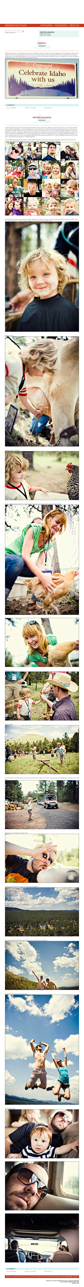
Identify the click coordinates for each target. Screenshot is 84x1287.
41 (18, 1279)
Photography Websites (67, 1282)
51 (36, 1279)
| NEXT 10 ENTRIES (58, 1279)
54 (42, 1279)
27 (52, 1276)
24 (47, 1276)
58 (49, 1279)
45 (25, 1279)
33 (63, 1276)
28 (54, 1276)
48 (31, 1279)
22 (43, 1276)
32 (61, 1276)
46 (27, 1279)
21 (41, 1276)
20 (39, 1276)
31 (59, 1276)
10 (21, 1276)
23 (45, 1276)
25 (49, 1276)
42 (20, 1279)
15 (30, 1276)
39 (14, 1279)
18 (36, 1276)
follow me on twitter (45, 35)
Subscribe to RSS (71, 1276)
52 (38, 1279)
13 (27, 1276)
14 (28, 1276)
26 (50, 1276)
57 (47, 1279)
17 (34, 1276)
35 (7, 1279)
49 (33, 1279)
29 (56, 1276)
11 (23, 1276)
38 (13, 1279)
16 (32, 1276)
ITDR (78, 1282)
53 (40, 1279)
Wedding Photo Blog (16, 25)
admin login (75, 1283)
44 (24, 1279)
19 (38, 1276)
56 (45, 1279)
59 (51, 1279)
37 (11, 1279)
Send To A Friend (30, 107)
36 (9, 1279)
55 (44, 1279)
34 (5, 1279)
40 (16, 1279)
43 (22, 1279)
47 (29, 1279)
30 (58, 1276)
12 (25, 1276)
